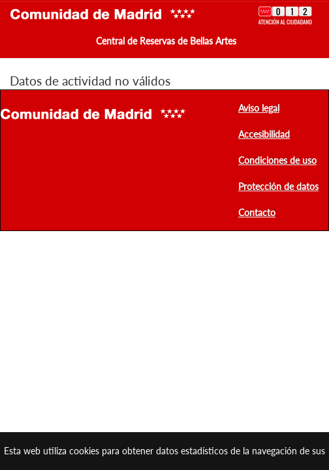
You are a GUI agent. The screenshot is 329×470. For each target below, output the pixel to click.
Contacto (256, 212)
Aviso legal (258, 108)
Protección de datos (278, 186)
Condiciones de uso (277, 160)
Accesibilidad (264, 134)
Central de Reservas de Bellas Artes (164, 40)
